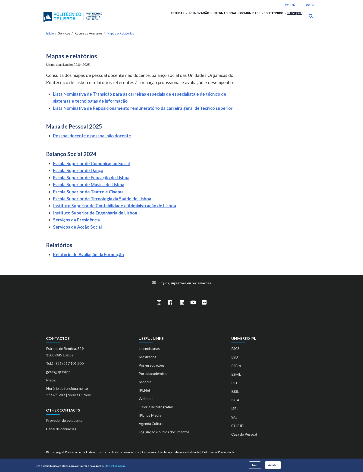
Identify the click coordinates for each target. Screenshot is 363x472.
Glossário (149, 458)
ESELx (236, 371)
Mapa (51, 386)
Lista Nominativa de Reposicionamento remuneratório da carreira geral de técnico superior (143, 114)
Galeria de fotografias (156, 413)
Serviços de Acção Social (77, 233)
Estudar (146, 19)
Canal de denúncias (61, 435)
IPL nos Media (150, 421)
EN (293, 5)
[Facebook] (169, 308)
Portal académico (153, 379)
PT (287, 5)
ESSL (235, 397)
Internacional (204, 19)
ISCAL (236, 406)
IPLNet (144, 396)
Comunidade (236, 19)
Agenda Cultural (151, 429)
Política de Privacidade (218, 458)
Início (50, 39)
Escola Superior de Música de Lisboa (88, 190)
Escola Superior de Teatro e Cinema (88, 197)
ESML (236, 380)
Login (309, 5)
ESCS (235, 354)
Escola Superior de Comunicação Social (91, 169)
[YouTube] (193, 308)
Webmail (146, 404)
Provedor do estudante (64, 426)
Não (254, 465)
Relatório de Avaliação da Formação (88, 260)
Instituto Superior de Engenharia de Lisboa (95, 218)
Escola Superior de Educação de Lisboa (91, 183)
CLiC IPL (238, 431)
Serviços (292, 19)
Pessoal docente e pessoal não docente (92, 142)
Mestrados (147, 363)
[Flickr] (204, 308)
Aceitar (273, 465)
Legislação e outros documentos (164, 438)
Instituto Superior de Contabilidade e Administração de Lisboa (114, 211)
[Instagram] (158, 308)
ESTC (235, 389)
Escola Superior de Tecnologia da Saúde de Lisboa (102, 204)
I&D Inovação (172, 19)
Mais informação (115, 466)
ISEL (234, 414)
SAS (234, 423)
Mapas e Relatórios (120, 39)
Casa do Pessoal (244, 440)
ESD (234, 363)
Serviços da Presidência (76, 226)
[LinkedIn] (182, 308)
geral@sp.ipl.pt (58, 377)
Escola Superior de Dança (78, 176)
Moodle (145, 388)
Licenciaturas (149, 354)
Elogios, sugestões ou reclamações (184, 289)
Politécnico (265, 19)
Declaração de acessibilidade (179, 458)
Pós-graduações (151, 371)
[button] (154, 19)
